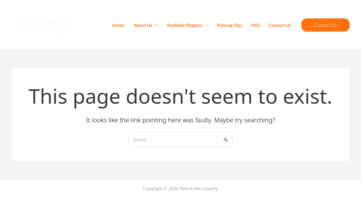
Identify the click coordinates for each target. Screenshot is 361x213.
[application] (155, 25)
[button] (325, 25)
